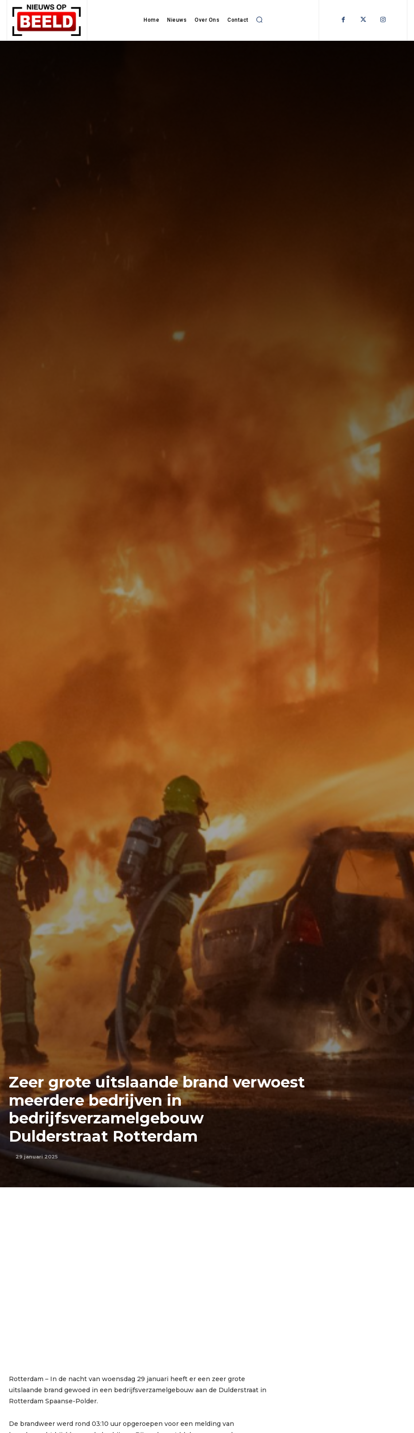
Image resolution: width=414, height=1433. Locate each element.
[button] (259, 19)
